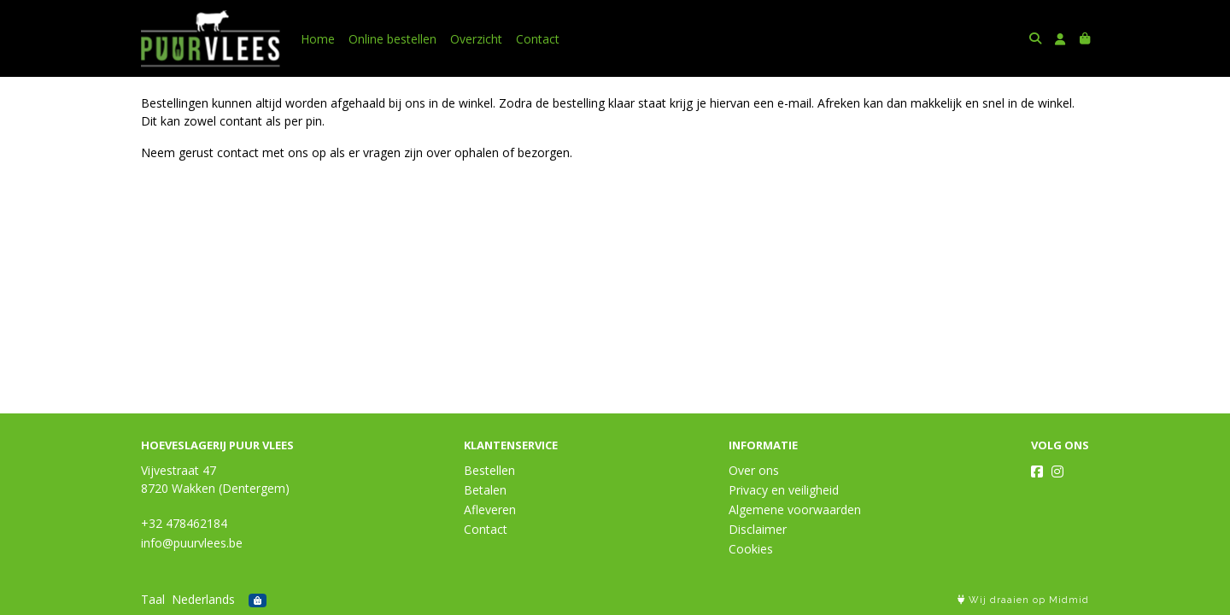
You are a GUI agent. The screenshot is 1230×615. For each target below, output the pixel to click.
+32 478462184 (184, 523)
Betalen (485, 490)
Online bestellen (392, 39)
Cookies (751, 549)
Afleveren (490, 509)
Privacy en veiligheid (784, 490)
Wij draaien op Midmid (1023, 600)
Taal (153, 599)
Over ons (754, 470)
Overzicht (476, 39)
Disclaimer (758, 529)
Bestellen (489, 470)
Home (318, 39)
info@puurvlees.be (192, 543)
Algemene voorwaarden (795, 509)
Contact (537, 39)
